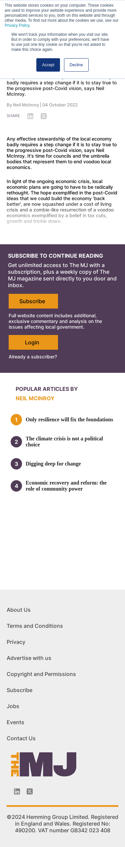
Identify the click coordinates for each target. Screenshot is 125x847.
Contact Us (21, 738)
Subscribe (32, 301)
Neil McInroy (26, 104)
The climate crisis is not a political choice (64, 441)
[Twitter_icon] (30, 791)
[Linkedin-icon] (17, 791)
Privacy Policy (17, 25)
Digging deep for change (53, 464)
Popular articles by (47, 389)
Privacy (16, 642)
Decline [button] (76, 65)
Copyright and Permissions (41, 674)
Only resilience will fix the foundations (69, 419)
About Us (19, 609)
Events (15, 722)
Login (32, 342)
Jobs (13, 706)
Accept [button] (48, 65)
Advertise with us (29, 658)
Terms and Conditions (35, 625)
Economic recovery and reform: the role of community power (66, 486)
